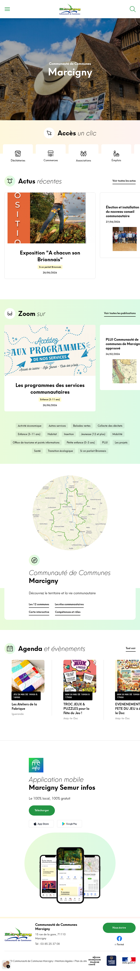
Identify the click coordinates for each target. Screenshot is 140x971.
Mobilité (117, 434)
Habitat (52, 434)
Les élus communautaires (69, 604)
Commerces (51, 156)
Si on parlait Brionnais (93, 451)
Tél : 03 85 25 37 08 (47, 943)
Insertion (69, 434)
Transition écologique (60, 451)
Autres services (57, 425)
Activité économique (29, 425)
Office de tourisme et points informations (36, 442)
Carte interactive (39, 612)
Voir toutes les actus (124, 180)
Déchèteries (18, 156)
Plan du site (81, 961)
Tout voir (131, 648)
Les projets (121, 442)
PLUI (105, 442)
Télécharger (42, 810)
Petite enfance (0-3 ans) (81, 442)
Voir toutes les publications (120, 313)
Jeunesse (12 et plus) (93, 434)
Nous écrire (119, 927)
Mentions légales (64, 961)
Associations (83, 156)
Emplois (116, 156)
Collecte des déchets (110, 425)
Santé (37, 451)
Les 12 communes (39, 604)
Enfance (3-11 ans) (29, 434)
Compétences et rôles (67, 612)
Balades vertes (81, 425)
